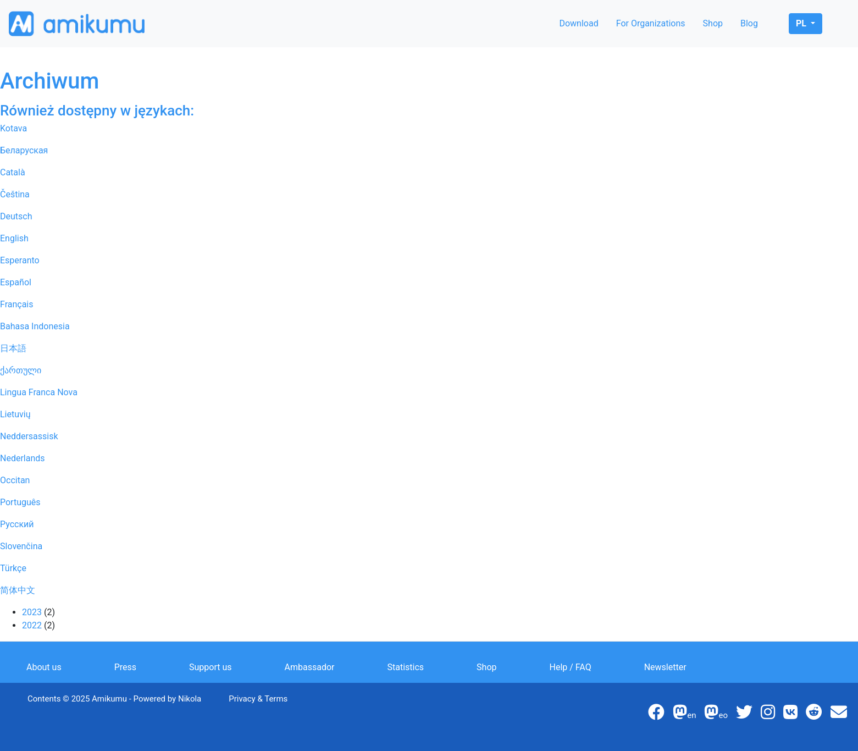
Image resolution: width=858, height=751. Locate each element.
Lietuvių (15, 414)
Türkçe (13, 568)
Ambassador (310, 667)
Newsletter (665, 667)
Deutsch (16, 216)
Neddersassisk (29, 436)
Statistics (406, 667)
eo (716, 715)
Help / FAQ (570, 667)
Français (17, 304)
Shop (713, 23)
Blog (749, 23)
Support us (210, 667)
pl (802, 23)
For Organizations (650, 23)
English (14, 238)
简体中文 (17, 590)
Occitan (15, 480)
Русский (17, 524)
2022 (32, 625)
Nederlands (22, 458)
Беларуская (24, 150)
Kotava (13, 128)
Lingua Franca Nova (39, 392)
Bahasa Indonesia (35, 326)
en (684, 715)
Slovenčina (21, 546)
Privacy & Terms (258, 699)
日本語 (13, 348)
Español (15, 282)
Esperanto (20, 260)
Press (125, 667)
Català (12, 172)
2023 (32, 612)
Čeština (15, 194)
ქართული (20, 370)
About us (44, 667)
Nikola (189, 699)
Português (20, 502)
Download (578, 23)
